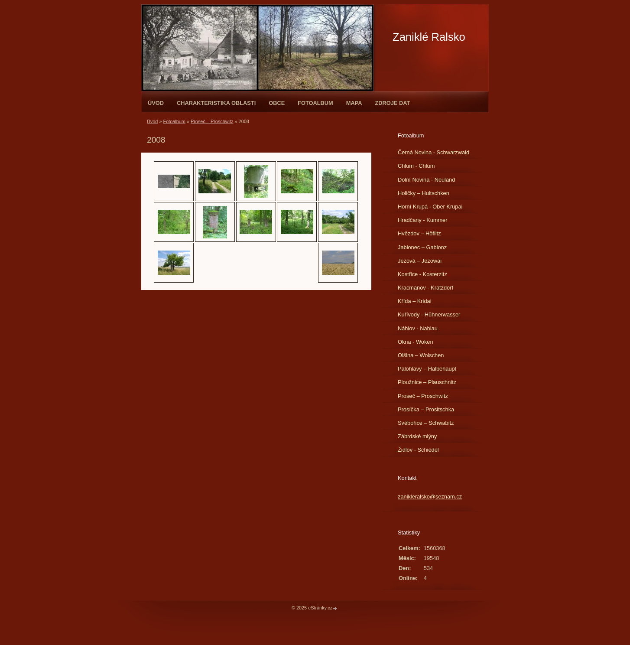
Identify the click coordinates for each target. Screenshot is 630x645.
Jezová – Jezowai (420, 260)
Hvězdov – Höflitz (419, 233)
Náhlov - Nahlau (418, 328)
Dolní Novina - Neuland (426, 179)
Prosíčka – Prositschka (426, 409)
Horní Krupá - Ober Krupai (430, 206)
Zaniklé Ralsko (429, 37)
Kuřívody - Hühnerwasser (429, 314)
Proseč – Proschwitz (212, 121)
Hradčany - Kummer (423, 220)
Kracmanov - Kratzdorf (425, 287)
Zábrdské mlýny (417, 436)
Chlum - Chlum (416, 166)
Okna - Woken (415, 342)
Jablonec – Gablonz (422, 247)
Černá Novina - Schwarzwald (433, 152)
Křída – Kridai (415, 301)
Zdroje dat (392, 103)
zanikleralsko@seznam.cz (430, 496)
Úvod (156, 103)
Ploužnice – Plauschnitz (427, 382)
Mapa (354, 103)
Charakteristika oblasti (216, 103)
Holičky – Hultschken (423, 193)
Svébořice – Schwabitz (426, 423)
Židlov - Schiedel (418, 449)
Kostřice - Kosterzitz (422, 274)
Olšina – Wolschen (421, 355)
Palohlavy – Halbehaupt (427, 368)
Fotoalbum (315, 103)
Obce (277, 103)
